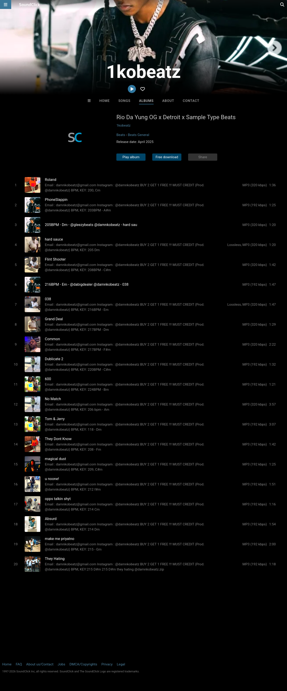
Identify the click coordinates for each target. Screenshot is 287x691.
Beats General (138, 135)
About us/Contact (39, 664)
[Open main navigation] (5, 4)
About (168, 101)
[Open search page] (282, 4)
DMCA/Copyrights (83, 664)
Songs (124, 101)
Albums (146, 101)
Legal (121, 664)
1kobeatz (123, 125)
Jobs (61, 664)
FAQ (19, 664)
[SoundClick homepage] (29, 4)
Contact (191, 101)
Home (104, 101)
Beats (120, 135)
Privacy (107, 664)
